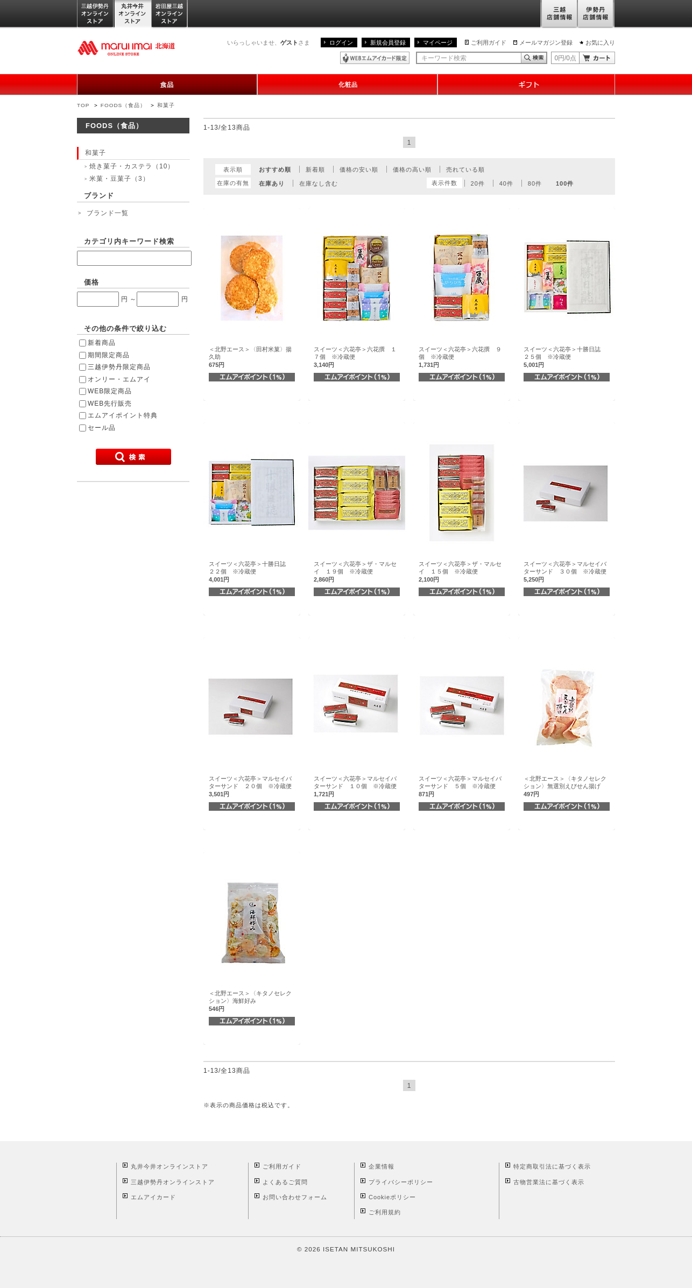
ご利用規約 (385, 1212)
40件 (506, 183)
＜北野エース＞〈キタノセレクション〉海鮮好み (250, 1001)
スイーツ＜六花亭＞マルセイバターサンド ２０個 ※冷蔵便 (250, 786)
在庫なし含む (318, 183)
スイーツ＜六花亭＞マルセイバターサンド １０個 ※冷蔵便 (355, 786)
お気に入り (600, 42)
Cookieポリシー (392, 1197)
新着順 (315, 169)
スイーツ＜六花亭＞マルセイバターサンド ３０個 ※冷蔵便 (565, 572)
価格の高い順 (412, 169)
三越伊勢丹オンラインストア (96, 14)
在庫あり (272, 183)
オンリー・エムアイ (119, 379)
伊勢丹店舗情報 (596, 14)
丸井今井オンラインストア (133, 14)
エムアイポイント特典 (123, 415)
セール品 (102, 427)
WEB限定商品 (110, 391)
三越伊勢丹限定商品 (119, 367)
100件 (565, 183)
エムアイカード (153, 1197)
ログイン (341, 42)
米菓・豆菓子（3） (119, 178)
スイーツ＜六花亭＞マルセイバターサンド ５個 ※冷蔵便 (460, 786)
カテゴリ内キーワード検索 (129, 241)
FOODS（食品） (123, 105)
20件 (478, 183)
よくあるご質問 (285, 1182)
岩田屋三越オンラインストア (169, 14)
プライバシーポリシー (401, 1182)
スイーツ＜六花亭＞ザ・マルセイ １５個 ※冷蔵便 (460, 572)
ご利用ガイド (488, 42)
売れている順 (465, 169)
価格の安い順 (359, 169)
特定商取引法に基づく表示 (552, 1166)
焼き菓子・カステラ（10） (131, 166)
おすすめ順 (275, 169)
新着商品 (102, 342)
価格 (91, 282)
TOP (83, 105)
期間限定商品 (109, 355)
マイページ (438, 42)
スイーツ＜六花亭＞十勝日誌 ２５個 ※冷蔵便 (565, 357)
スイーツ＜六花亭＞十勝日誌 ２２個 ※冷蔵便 (250, 572)
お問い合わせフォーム (295, 1197)
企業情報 (381, 1166)
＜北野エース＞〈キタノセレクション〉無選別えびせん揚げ (565, 786)
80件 (535, 183)
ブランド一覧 (108, 213)
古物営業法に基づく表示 (548, 1182)
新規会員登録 (388, 42)
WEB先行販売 (110, 403)
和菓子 (166, 105)
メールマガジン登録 (546, 42)
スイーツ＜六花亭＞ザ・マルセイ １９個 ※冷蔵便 (355, 572)
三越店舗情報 (558, 14)
